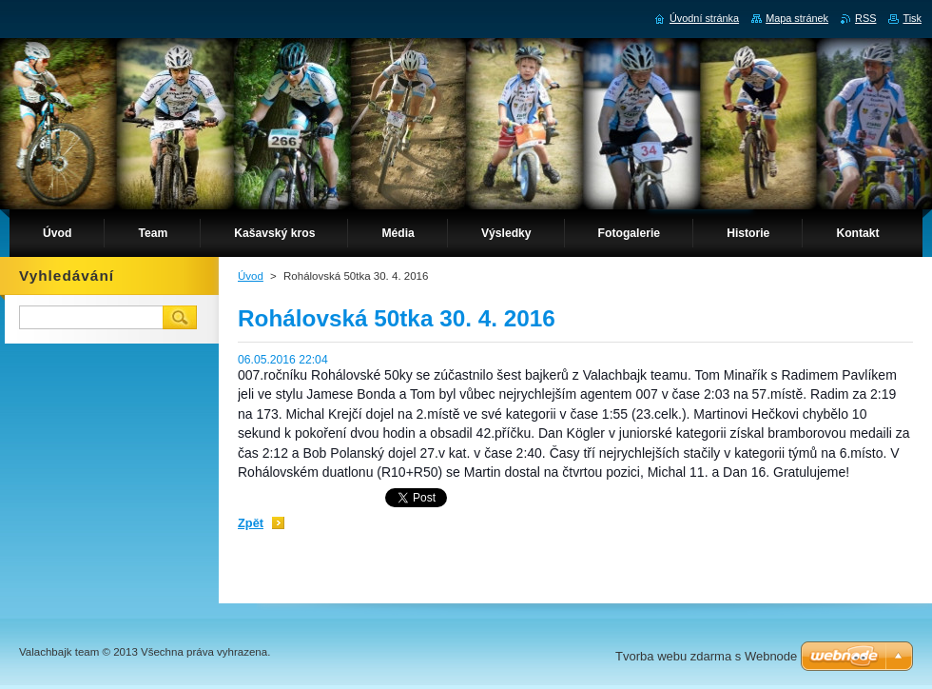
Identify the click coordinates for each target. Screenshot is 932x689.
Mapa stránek (797, 18)
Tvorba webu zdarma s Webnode (706, 656)
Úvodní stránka (704, 18)
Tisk (912, 18)
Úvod (250, 276)
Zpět (250, 523)
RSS (865, 18)
